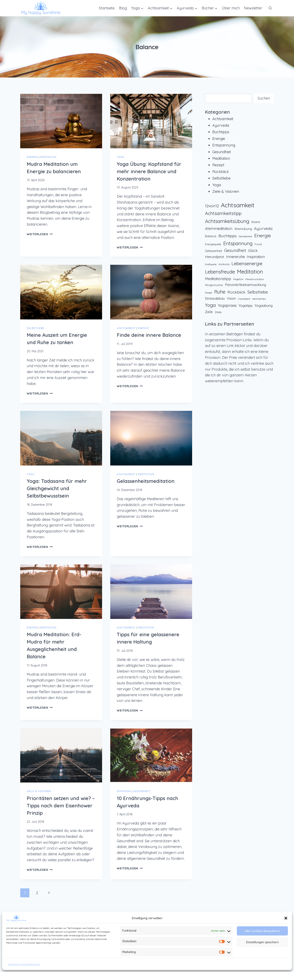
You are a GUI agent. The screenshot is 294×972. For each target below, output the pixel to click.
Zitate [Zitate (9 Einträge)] (218, 312)
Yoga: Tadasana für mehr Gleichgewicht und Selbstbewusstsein (57, 488)
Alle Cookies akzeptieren (262, 931)
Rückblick (220, 171)
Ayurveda (124, 791)
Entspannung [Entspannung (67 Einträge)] (238, 243)
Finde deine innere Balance (149, 335)
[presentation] (61, 121)
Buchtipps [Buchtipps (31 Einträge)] (227, 235)
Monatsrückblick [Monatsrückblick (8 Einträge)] (254, 279)
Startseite (107, 8)
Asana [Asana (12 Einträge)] (255, 222)
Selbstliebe (35, 328)
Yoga (120, 156)
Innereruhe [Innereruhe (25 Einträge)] (235, 256)
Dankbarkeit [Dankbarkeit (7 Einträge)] (245, 236)
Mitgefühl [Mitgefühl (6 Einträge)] (238, 279)
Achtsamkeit (126, 328)
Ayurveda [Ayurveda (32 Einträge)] (263, 228)
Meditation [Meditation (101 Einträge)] (250, 271)
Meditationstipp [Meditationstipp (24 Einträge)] (218, 278)
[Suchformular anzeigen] (270, 8)
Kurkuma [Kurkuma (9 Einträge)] (224, 264)
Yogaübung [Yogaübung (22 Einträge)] (264, 305)
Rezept (218, 165)
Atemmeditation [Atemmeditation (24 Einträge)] (218, 228)
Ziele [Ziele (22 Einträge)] (209, 311)
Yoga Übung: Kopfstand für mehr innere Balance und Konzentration (149, 171)
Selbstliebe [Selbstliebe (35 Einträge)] (257, 292)
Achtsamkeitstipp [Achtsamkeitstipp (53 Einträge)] (223, 213)
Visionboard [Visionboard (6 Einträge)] (244, 298)
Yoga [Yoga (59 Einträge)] (210, 305)
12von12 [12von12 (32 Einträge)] (212, 205)
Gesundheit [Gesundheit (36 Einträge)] (235, 250)
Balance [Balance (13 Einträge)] (210, 236)
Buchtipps (220, 132)
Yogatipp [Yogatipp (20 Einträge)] (246, 305)
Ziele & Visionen (39, 791)
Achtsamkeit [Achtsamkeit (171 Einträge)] (237, 205)
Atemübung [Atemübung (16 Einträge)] (243, 229)
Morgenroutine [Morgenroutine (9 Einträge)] (214, 285)
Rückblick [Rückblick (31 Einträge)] (236, 292)
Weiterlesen (40, 234)
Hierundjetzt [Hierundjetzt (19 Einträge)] (214, 257)
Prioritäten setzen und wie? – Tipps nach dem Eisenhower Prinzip (61, 805)
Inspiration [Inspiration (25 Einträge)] (256, 256)
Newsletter (253, 8)
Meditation (48, 156)
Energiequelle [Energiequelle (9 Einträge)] (213, 244)
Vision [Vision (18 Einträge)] (231, 298)
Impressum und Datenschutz (24, 964)
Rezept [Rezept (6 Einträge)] (208, 292)
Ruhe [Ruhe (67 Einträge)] (219, 292)
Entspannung (223, 145)
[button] (286, 918)
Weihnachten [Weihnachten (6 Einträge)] (259, 298)
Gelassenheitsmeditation (146, 481)
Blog (123, 8)
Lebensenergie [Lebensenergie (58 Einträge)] (247, 263)
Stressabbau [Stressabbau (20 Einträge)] (215, 298)
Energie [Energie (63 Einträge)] (262, 235)
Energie (32, 156)
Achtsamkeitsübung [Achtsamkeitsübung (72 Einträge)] (227, 221)
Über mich (231, 8)
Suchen (264, 98)
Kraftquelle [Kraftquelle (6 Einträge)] (211, 264)
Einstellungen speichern (262, 942)
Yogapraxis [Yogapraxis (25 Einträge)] (227, 305)
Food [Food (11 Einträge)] (258, 244)
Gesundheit (141, 791)
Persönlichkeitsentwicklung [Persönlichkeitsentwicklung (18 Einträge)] (245, 285)
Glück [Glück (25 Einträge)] (253, 250)
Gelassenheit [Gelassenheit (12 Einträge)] (213, 251)
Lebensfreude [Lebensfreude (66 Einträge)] (220, 272)
